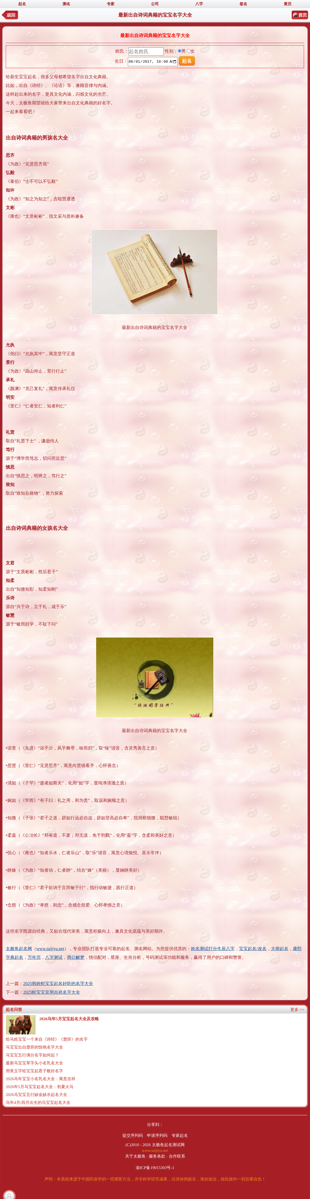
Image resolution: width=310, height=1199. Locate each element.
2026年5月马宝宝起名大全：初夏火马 (39, 1087)
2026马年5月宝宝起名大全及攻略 (69, 1019)
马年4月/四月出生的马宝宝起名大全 (38, 1102)
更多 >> (297, 1009)
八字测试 (54, 957)
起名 (22, 4)
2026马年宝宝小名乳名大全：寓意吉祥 (40, 1079)
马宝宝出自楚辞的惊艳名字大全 (34, 1047)
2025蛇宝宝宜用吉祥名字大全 (51, 992)
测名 (66, 4)
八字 (199, 4)
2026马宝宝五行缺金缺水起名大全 (36, 1094)
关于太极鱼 (135, 1156)
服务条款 (157, 1156)
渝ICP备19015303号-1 (155, 1167)
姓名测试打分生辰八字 (213, 948)
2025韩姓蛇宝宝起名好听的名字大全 (58, 983)
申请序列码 (157, 1135)
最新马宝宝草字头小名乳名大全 (34, 1063)
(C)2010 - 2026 (138, 1145)
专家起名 (180, 1135)
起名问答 (14, 1009)
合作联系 (177, 1156)
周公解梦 (75, 957)
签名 (243, 4)
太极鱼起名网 (19, 948)
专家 (110, 4)
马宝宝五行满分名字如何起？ (32, 1055)
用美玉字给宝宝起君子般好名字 (34, 1071)
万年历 (34, 957)
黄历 (287, 4)
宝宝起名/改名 (252, 948)
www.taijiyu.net (50, 948)
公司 (155, 4)
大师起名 (279, 948)
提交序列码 (132, 1135)
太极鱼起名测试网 (168, 1145)
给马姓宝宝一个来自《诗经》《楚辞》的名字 (47, 1039)
